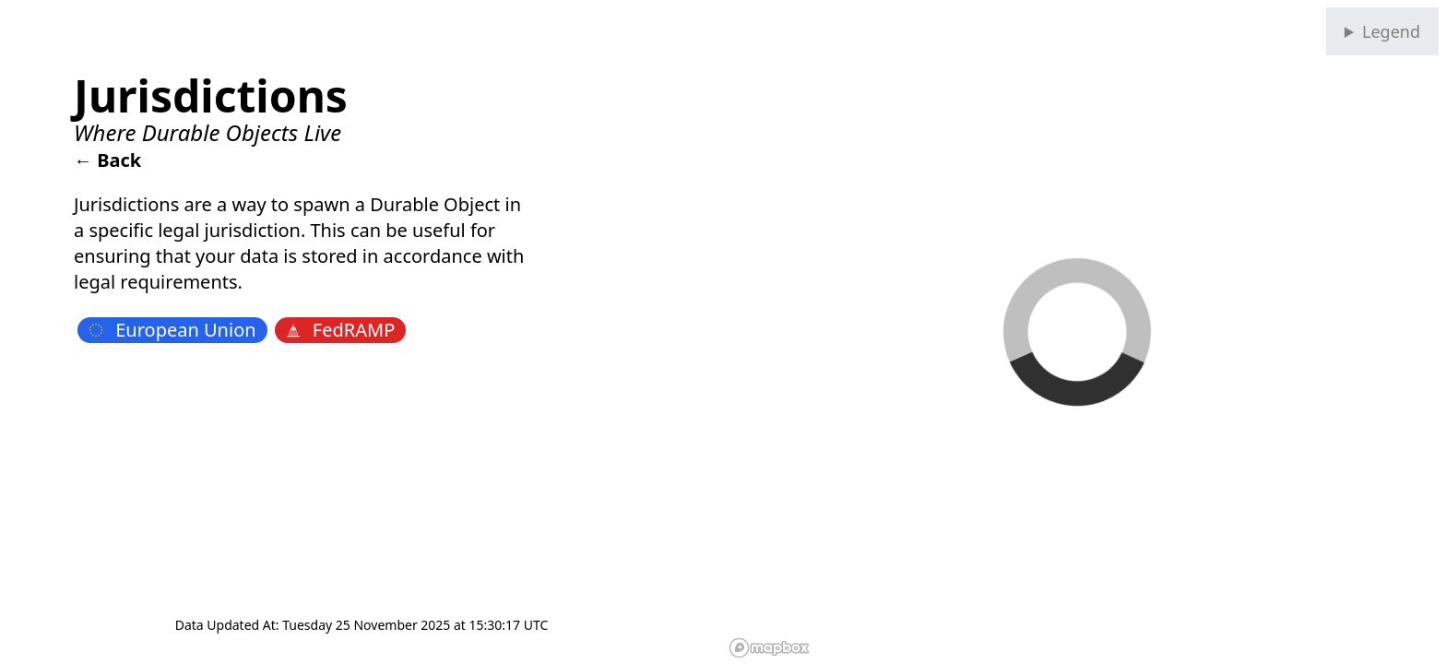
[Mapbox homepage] (769, 647)
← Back (107, 160)
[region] (1084, 332)
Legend (1391, 31)
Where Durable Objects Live (207, 132)
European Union (172, 329)
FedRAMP (341, 329)
